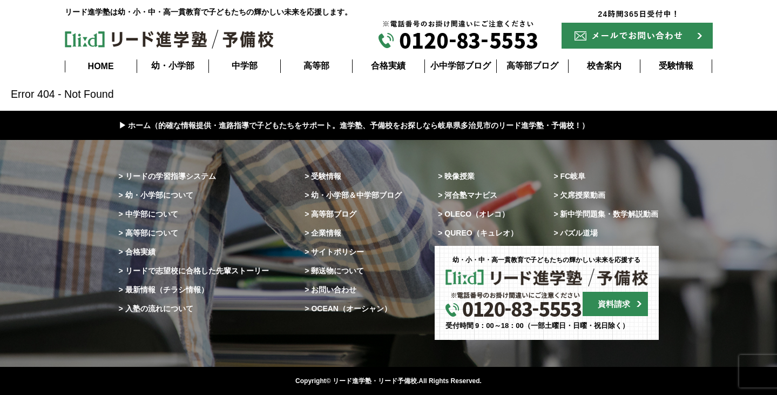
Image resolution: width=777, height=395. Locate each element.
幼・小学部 (172, 65)
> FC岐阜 (569, 176)
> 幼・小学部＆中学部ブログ (353, 195)
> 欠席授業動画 (579, 195)
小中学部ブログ (460, 65)
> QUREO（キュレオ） (477, 233)
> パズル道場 (575, 233)
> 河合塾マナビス (467, 195)
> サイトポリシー (334, 251)
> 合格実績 (137, 251)
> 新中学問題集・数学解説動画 (605, 214)
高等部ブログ (532, 65)
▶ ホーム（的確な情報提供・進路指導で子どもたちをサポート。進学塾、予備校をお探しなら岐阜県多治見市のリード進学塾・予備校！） (354, 125)
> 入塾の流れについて (156, 308)
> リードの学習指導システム (167, 176)
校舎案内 (604, 65)
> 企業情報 (323, 233)
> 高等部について (148, 233)
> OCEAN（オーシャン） (348, 308)
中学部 (245, 65)
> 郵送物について (334, 270)
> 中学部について (148, 214)
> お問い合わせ (330, 289)
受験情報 (676, 65)
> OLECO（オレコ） (473, 214)
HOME (101, 66)
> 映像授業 (456, 176)
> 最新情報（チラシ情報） (163, 289)
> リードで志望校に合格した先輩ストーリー (194, 270)
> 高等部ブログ (330, 214)
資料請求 (614, 304)
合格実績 (388, 65)
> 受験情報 (323, 176)
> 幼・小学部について (156, 195)
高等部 (316, 65)
